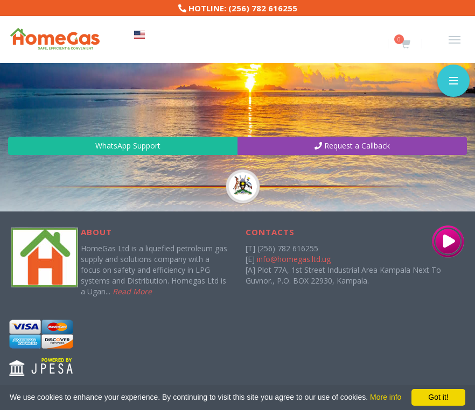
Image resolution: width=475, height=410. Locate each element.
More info (385, 397)
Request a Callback (352, 145)
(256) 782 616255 (262, 8)
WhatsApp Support (123, 145)
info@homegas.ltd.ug (294, 259)
